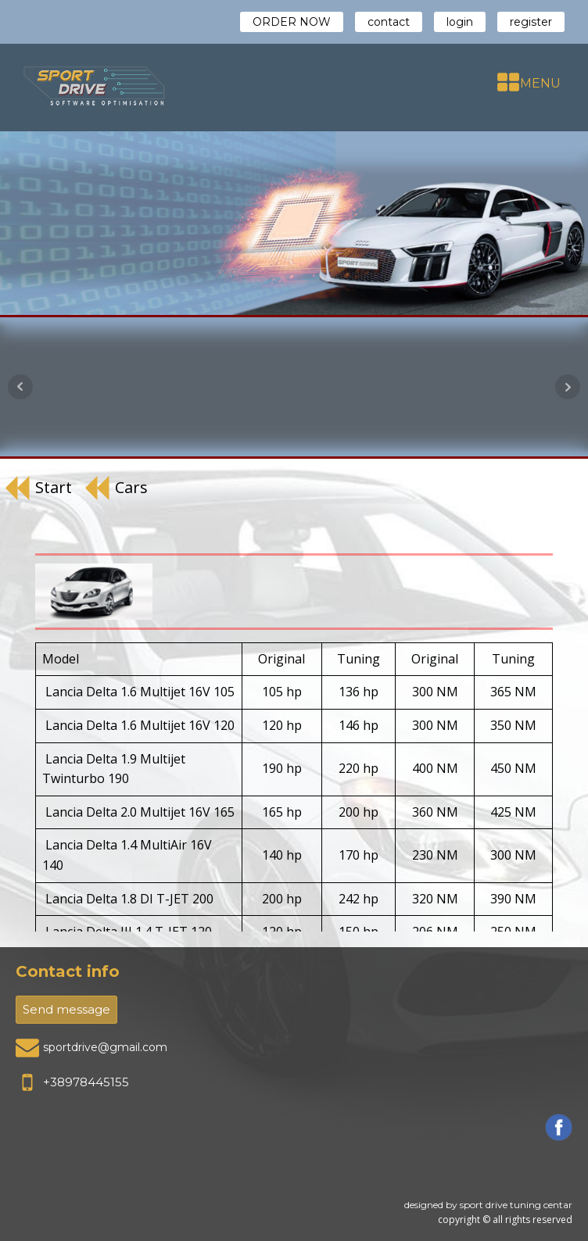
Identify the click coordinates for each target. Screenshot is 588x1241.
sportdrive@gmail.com (105, 1047)
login (459, 22)
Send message (66, 1009)
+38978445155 (86, 1082)
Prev (20, 386)
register (531, 22)
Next (567, 386)
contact (389, 22)
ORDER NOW (292, 22)
